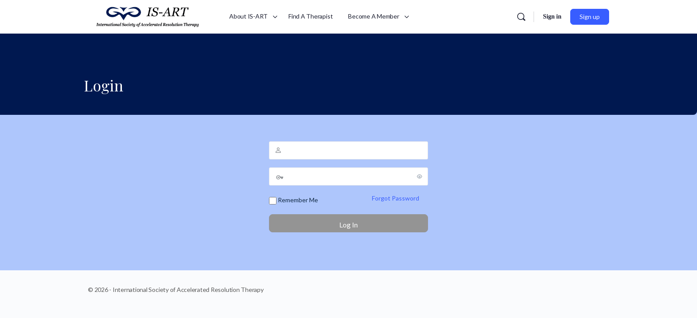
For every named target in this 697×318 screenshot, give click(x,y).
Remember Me (293, 200)
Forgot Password (395, 198)
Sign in (552, 16)
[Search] (521, 16)
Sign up (590, 16)
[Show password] (419, 176)
